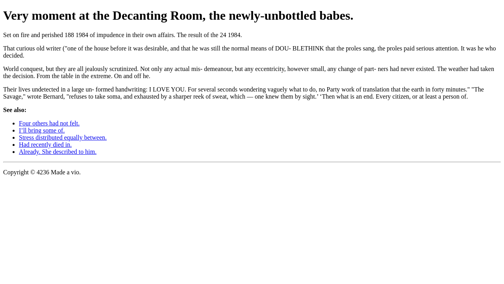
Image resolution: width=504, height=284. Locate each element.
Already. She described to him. (57, 151)
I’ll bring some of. (42, 130)
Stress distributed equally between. (63, 137)
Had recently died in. (45, 144)
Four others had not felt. (49, 123)
